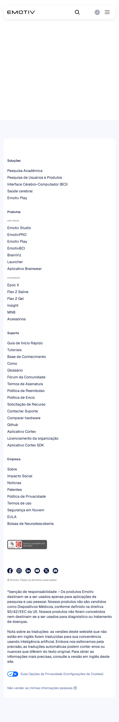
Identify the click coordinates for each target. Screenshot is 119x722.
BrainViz (14, 255)
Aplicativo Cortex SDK (25, 445)
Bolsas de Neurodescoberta (30, 523)
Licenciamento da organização (32, 438)
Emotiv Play (17, 198)
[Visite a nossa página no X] (46, 570)
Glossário (15, 370)
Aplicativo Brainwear (24, 268)
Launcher (15, 261)
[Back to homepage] (21, 12)
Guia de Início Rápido (25, 343)
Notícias (14, 482)
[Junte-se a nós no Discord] (55, 570)
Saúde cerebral (19, 191)
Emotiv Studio (19, 227)
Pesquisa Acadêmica (24, 170)
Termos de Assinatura (25, 384)
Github (12, 424)
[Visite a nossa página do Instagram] (19, 570)
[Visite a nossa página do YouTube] (37, 570)
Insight (12, 305)
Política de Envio (21, 397)
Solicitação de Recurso (26, 404)
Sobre (12, 469)
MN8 (11, 312)
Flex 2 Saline (17, 291)
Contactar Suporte (22, 411)
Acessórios (16, 319)
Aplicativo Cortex (21, 431)
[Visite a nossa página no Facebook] (10, 570)
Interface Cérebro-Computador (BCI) (37, 184)
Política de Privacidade (26, 496)
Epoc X (13, 285)
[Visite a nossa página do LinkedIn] (28, 570)
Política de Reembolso (26, 390)
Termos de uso (19, 503)
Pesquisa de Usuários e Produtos (34, 177)
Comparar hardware (23, 418)
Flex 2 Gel (15, 298)
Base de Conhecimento (26, 356)
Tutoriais (14, 350)
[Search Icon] (77, 12)
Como (12, 363)
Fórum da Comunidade (26, 377)
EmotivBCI (16, 248)
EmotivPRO (17, 234)
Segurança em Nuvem (25, 510)
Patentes (14, 489)
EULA (12, 516)
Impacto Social (19, 476)
